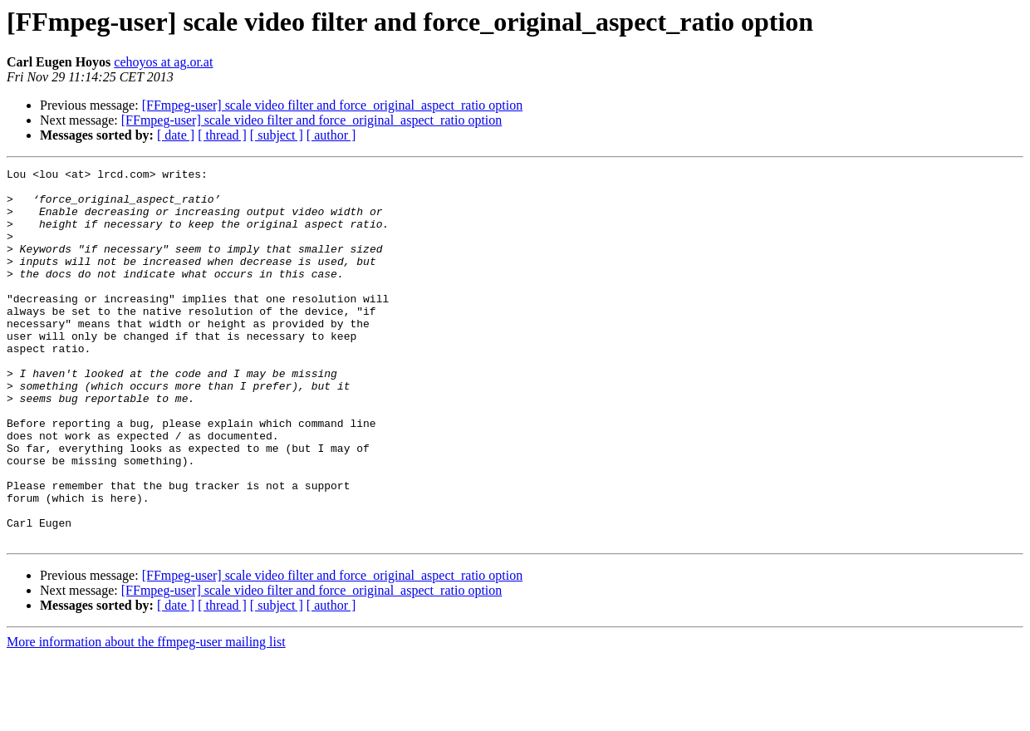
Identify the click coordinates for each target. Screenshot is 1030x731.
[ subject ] (276, 135)
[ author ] (331, 135)
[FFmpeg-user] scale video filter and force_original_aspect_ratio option (332, 105)
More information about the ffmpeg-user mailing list (146, 716)
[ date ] (175, 135)
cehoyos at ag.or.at (163, 62)
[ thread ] (222, 135)
